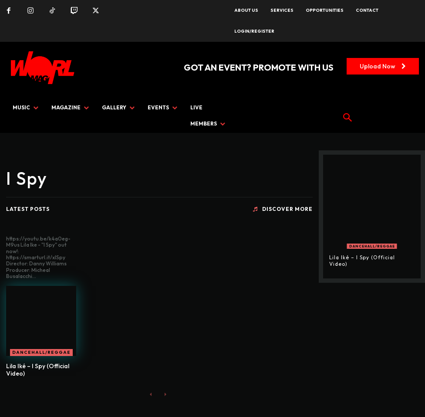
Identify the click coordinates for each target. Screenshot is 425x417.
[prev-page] (150, 394)
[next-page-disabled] (164, 394)
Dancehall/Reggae (41, 352)
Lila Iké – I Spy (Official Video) (37, 369)
